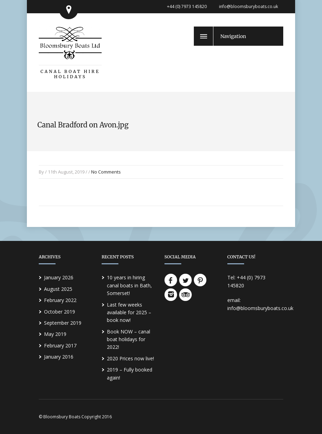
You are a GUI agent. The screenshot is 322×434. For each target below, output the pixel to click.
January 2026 (58, 277)
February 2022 (60, 300)
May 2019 (55, 334)
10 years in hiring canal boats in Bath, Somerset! (129, 285)
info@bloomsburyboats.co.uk (248, 6)
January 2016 (58, 356)
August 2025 (58, 289)
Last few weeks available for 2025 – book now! (129, 312)
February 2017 (60, 345)
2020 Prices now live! (130, 358)
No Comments (106, 172)
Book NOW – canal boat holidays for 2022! (128, 339)
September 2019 (62, 322)
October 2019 (59, 311)
